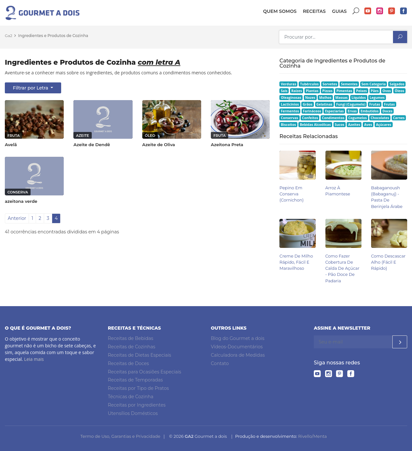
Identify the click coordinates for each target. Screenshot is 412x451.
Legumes (377, 97)
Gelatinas (324, 104)
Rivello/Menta (312, 436)
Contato (220, 363)
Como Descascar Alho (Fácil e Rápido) (388, 262)
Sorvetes (330, 84)
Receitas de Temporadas (135, 380)
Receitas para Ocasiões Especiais (144, 372)
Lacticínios (290, 104)
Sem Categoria (373, 84)
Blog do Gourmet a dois (237, 338)
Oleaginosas (291, 97)
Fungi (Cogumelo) (350, 104)
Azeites (354, 124)
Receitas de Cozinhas (131, 347)
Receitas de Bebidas (130, 338)
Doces (387, 111)
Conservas (289, 118)
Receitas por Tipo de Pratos (138, 388)
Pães (375, 91)
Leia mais (34, 359)
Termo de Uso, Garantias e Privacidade (120, 436)
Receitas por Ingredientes (136, 405)
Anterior (17, 218)
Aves (368, 124)
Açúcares (383, 124)
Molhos (325, 97)
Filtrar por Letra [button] (31, 88)
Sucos (339, 124)
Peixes (361, 91)
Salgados (396, 84)
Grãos (307, 104)
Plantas (312, 91)
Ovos (386, 91)
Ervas (352, 111)
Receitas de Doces (128, 363)
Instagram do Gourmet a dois (379, 11)
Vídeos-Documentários (237, 347)
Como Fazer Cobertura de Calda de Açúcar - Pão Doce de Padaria (342, 268)
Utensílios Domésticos (133, 413)
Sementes (349, 84)
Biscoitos (288, 124)
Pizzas (327, 91)
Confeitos (310, 118)
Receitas (314, 11)
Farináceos (312, 111)
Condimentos (333, 118)
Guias (339, 11)
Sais (284, 91)
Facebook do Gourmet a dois (403, 11)
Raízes (296, 91)
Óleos (399, 91)
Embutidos (369, 111)
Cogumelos (357, 118)
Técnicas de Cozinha (130, 396)
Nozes (310, 97)
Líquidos (358, 97)
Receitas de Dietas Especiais (139, 355)
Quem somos (279, 11)
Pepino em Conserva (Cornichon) (291, 193)
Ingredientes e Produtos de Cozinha (53, 35)
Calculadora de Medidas (238, 355)
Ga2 (8, 35)
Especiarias (334, 111)
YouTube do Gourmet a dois (367, 11)
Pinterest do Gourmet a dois (391, 11)
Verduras (288, 84)
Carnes (399, 118)
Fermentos (290, 111)
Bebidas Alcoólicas (315, 124)
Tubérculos (309, 84)
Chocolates (379, 118)
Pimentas (344, 91)
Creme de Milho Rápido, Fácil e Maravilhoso (296, 262)
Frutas (374, 104)
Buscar (356, 11)
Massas (341, 97)
